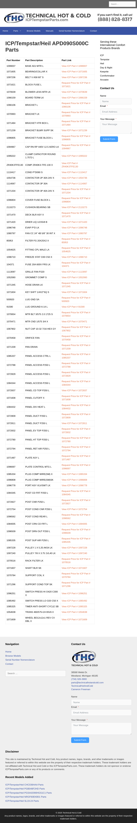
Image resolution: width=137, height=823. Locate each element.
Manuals (50, 31)
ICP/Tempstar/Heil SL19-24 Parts (22, 801)
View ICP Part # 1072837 (74, 390)
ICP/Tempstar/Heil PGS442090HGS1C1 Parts (28, 793)
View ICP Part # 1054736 (74, 178)
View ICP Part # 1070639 (74, 92)
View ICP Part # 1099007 (74, 66)
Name (103, 96)
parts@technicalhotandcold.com (87, 682)
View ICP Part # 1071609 (74, 619)
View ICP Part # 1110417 (74, 172)
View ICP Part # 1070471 (74, 321)
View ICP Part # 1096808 (74, 480)
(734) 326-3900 (79, 679)
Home (5, 31)
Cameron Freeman (80, 689)
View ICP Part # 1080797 (74, 233)
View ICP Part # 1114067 (74, 183)
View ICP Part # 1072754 (74, 509)
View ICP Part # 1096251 (74, 593)
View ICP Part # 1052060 (74, 277)
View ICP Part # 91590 (73, 307)
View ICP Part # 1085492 (74, 601)
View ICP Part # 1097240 (74, 553)
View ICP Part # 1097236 (74, 77)
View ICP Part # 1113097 (74, 272)
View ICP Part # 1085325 (74, 606)
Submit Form (109, 139)
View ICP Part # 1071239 (74, 130)
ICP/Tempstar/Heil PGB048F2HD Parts (25, 788)
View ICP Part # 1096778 (74, 485)
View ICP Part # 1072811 (74, 423)
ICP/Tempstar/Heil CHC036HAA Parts (24, 784)
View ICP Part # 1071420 (74, 222)
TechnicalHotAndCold (82, 686)
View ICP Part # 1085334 (74, 474)
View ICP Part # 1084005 (74, 524)
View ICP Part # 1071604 (74, 292)
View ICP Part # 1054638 (74, 612)
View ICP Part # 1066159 (74, 97)
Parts (18, 31)
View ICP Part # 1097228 (74, 547)
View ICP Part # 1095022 (74, 156)
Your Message (107, 119)
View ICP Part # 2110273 (74, 207)
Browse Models (34, 31)
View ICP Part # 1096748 (74, 227)
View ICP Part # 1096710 (74, 257)
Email (103, 106)
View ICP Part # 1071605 (74, 71)
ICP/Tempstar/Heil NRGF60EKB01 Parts (25, 797)
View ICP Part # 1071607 (74, 568)
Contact (93, 31)
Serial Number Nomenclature (72, 31)
